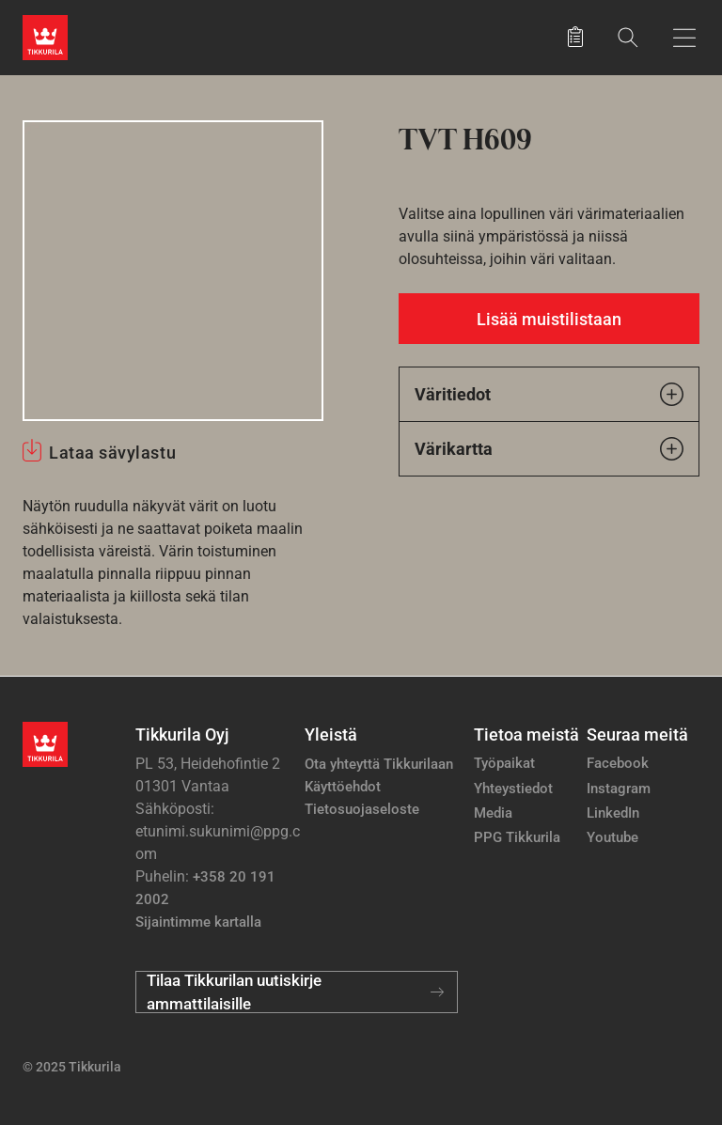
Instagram (619, 788)
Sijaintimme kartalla (198, 922)
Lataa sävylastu (112, 452)
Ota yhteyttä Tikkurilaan (379, 764)
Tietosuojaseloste (362, 809)
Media (493, 813)
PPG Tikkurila (517, 837)
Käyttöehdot (343, 786)
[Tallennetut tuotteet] (575, 37)
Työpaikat (504, 763)
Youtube (612, 837)
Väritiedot (549, 394)
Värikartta (549, 449)
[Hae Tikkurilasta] (628, 37)
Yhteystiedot (513, 788)
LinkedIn (613, 813)
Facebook (618, 763)
